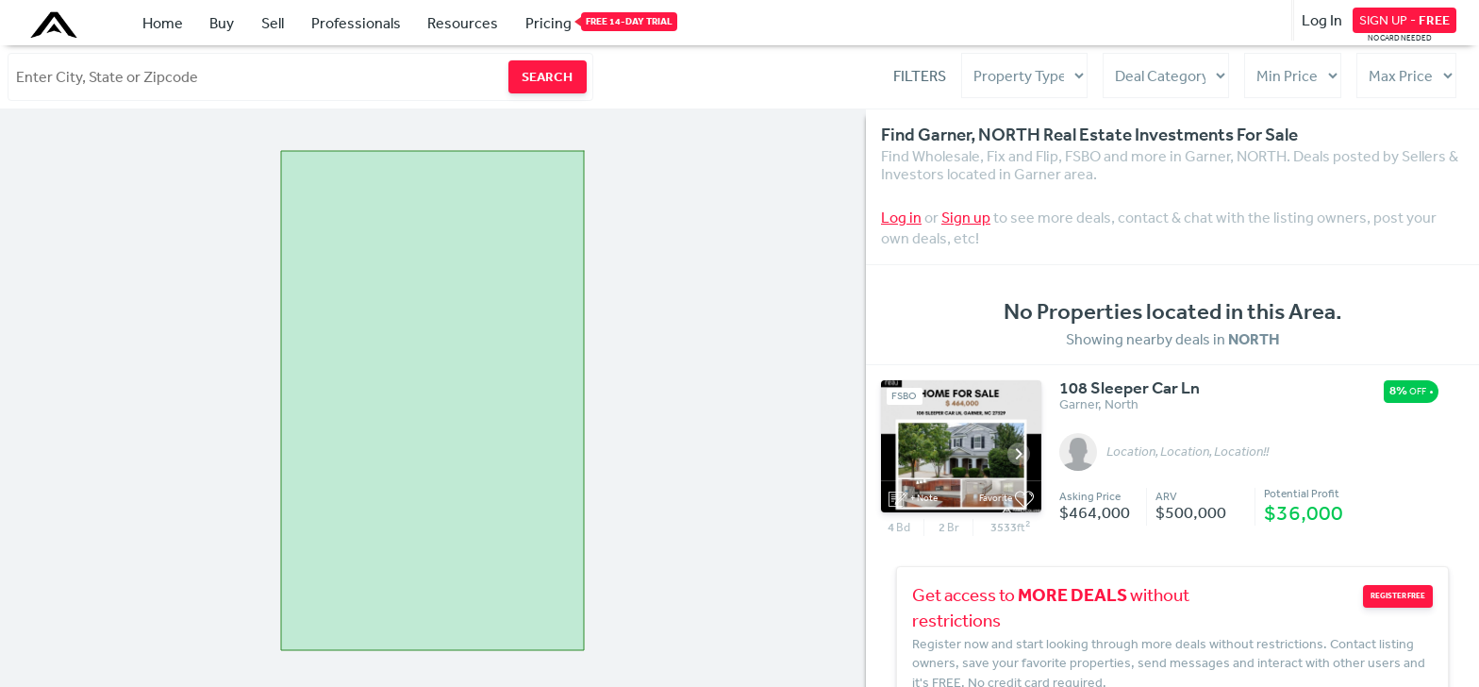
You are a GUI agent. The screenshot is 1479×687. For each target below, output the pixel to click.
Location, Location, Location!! (1187, 452)
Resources (462, 22)
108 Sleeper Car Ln (1129, 388)
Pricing (548, 21)
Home (162, 22)
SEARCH (547, 76)
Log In (1322, 19)
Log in (901, 217)
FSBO (904, 396)
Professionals (356, 22)
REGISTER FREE (1398, 595)
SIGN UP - (1404, 19)
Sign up (965, 217)
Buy (221, 22)
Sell (272, 22)
